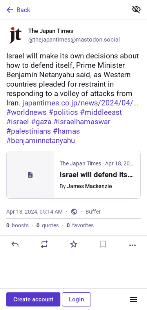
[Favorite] (73, 244)
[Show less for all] (136, 9)
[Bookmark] (103, 244)
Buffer (93, 211)
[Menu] (134, 299)
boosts (17, 225)
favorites (80, 225)
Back (17, 10)
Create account (33, 299)
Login (76, 299)
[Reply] (15, 244)
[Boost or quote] (44, 244)
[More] (132, 245)
